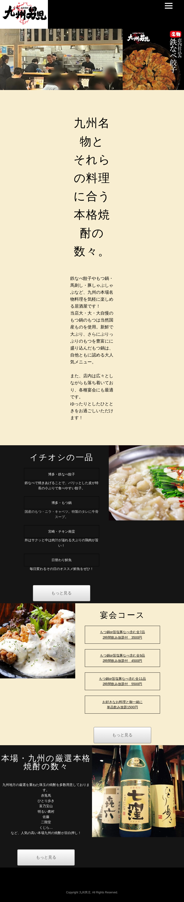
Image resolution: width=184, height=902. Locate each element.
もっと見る (61, 593)
